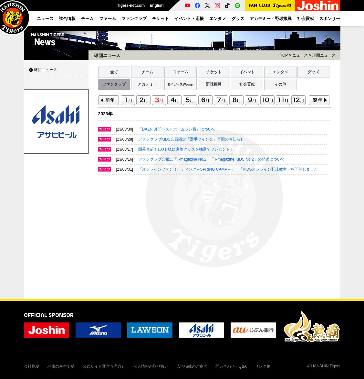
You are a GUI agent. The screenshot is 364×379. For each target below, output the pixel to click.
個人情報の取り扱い (150, 366)
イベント (247, 72)
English (156, 5)
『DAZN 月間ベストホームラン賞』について (177, 129)
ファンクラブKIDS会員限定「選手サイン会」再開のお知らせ (191, 139)
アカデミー (147, 84)
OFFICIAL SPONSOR (49, 315)
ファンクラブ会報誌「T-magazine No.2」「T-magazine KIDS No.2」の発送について (211, 159)
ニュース (300, 55)
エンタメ (280, 72)
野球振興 (214, 84)
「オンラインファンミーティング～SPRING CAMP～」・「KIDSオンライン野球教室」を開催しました (228, 169)
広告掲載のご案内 (191, 366)
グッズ (313, 72)
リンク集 (262, 366)
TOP (284, 55)
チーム (147, 72)
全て (114, 72)
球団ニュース (45, 70)
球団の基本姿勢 (61, 366)
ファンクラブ (114, 84)
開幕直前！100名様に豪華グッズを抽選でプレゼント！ (186, 149)
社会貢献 (247, 84)
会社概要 (31, 366)
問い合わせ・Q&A (231, 366)
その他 (280, 84)
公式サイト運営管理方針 (104, 366)
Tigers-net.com (131, 5)
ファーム (180, 72)
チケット (214, 72)
